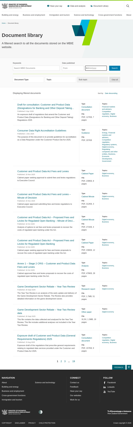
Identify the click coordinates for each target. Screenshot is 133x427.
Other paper (87, 312)
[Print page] (124, 23)
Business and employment (13, 391)
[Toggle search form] (127, 6)
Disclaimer (20, 423)
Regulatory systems (109, 144)
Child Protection (47, 423)
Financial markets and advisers (108, 135)
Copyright (7, 423)
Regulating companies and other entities (110, 151)
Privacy (32, 423)
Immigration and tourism (12, 400)
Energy (104, 133)
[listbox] (111, 93)
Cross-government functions (13, 395)
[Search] (114, 68)
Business (113, 116)
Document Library (100, 6)
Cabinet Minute (88, 197)
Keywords (17, 63)
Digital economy (108, 147)
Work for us (75, 400)
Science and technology (45, 383)
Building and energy (10, 387)
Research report (88, 289)
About (4, 383)
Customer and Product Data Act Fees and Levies (43, 171)
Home (4, 23)
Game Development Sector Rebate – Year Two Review (46, 286)
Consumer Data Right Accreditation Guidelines (41, 130)
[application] (130, 23)
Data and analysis (77, 6)
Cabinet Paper (88, 174)
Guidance (86, 133)
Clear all (115, 80)
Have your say (56, 6)
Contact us (74, 383)
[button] (128, 367)
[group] (28, 80)
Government (106, 161)
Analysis (85, 266)
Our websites (75, 395)
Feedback (74, 387)
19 (73, 361)
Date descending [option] (111, 93)
